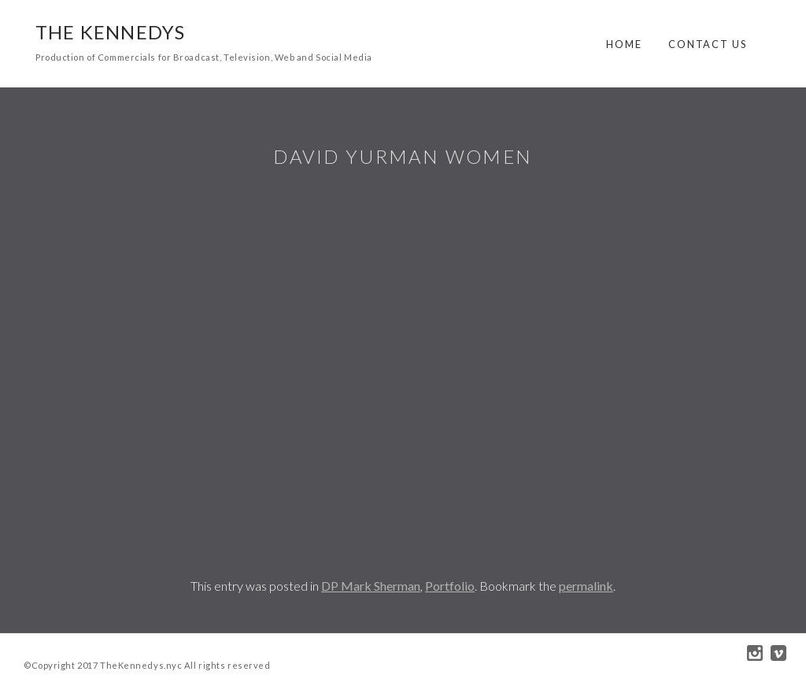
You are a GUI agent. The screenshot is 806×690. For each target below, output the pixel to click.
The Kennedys (110, 31)
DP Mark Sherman (370, 585)
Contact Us (707, 44)
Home (624, 44)
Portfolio (450, 585)
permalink (586, 585)
